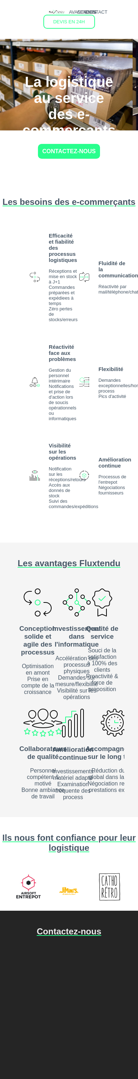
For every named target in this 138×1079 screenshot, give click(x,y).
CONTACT (97, 12)
